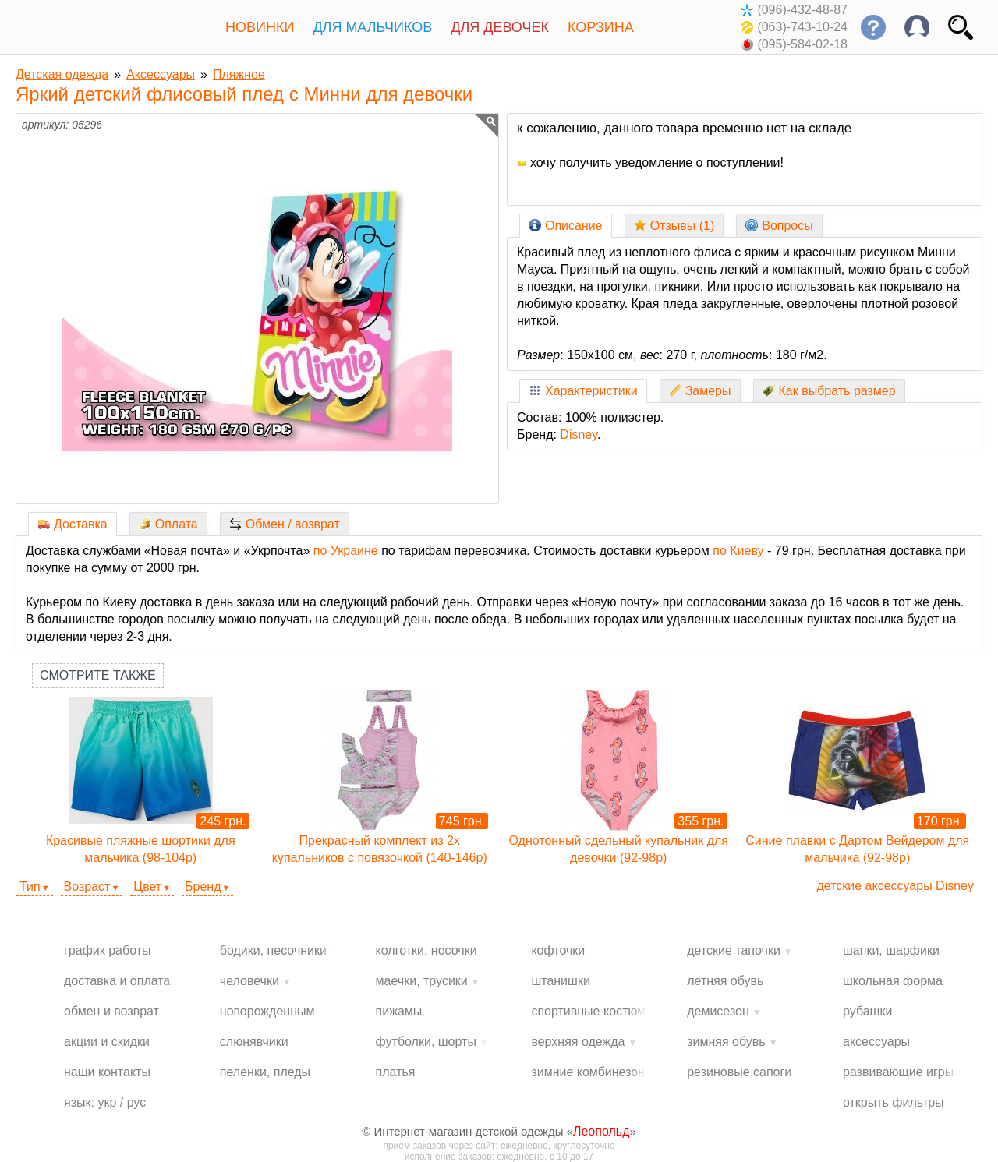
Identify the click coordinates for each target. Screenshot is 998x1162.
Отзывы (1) (674, 225)
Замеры (700, 390)
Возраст (87, 886)
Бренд (203, 886)
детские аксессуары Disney (895, 885)
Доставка (72, 524)
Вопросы (779, 225)
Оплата (168, 524)
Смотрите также (98, 675)
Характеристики (583, 390)
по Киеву (738, 550)
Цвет (147, 886)
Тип (30, 886)
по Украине (345, 550)
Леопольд (601, 1131)
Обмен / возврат (284, 524)
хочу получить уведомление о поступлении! (650, 162)
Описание (566, 225)
